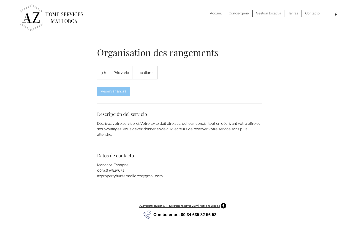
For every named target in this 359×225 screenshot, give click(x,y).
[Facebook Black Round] (223, 206)
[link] (113, 91)
